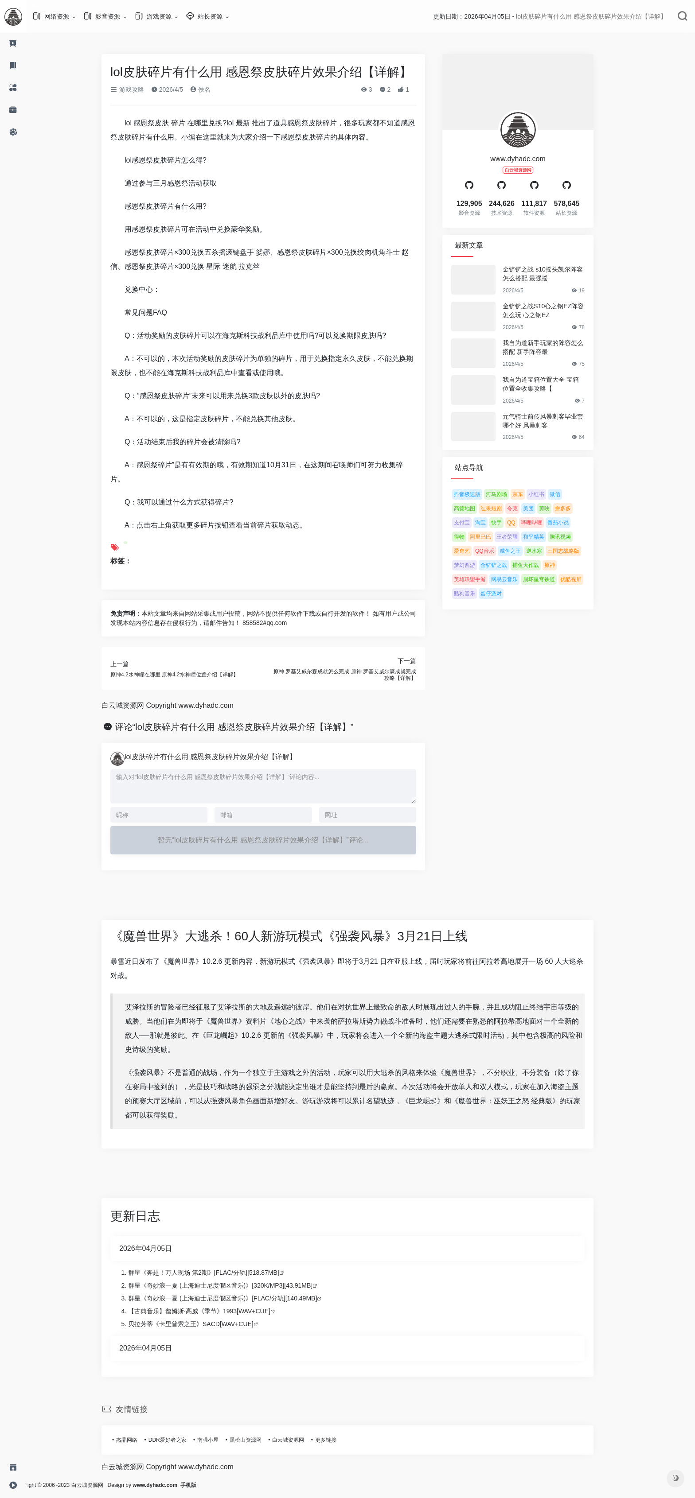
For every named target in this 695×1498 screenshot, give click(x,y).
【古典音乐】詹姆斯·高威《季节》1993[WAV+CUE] (212, 1311)
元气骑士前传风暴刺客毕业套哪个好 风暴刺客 (556, 421)
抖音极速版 (480, 494)
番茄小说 (571, 523)
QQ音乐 (498, 551)
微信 (568, 494)
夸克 (525, 508)
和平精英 (547, 537)
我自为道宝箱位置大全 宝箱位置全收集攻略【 (554, 384)
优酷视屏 (584, 579)
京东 (531, 494)
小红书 (550, 494)
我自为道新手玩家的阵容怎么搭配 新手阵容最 (556, 347)
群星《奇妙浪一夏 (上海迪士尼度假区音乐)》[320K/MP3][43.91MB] (233, 1285)
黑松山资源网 (259, 1440)
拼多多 (576, 508)
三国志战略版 (577, 551)
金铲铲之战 (507, 565)
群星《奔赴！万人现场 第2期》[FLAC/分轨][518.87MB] (217, 1272)
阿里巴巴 (493, 537)
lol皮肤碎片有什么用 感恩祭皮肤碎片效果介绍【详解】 (224, 757)
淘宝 (493, 523)
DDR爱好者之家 (181, 1440)
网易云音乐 (517, 579)
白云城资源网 (301, 1440)
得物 (472, 537)
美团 (541, 508)
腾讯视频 (573, 537)
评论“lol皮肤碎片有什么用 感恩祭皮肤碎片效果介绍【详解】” (247, 727)
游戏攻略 (140, 89)
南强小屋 (221, 1440)
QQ (524, 523)
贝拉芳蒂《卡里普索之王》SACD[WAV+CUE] (204, 1323)
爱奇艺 (475, 551)
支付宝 (475, 523)
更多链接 (339, 1440)
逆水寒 (547, 551)
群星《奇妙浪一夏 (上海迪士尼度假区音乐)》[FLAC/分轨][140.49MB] (235, 1298)
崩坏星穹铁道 (552, 579)
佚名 (213, 89)
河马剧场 (509, 494)
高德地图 (477, 508)
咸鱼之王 (523, 551)
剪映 (557, 508)
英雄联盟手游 (483, 579)
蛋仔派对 (504, 593)
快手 (509, 523)
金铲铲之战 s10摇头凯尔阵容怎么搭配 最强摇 (556, 274)
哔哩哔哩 (544, 523)
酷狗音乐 (477, 593)
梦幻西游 (477, 565)
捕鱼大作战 (539, 565)
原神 (563, 565)
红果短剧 (504, 508)
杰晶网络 (140, 1440)
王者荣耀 (520, 537)
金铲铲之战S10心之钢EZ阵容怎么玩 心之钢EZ (556, 310)
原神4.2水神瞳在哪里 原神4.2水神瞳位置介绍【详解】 (188, 674)
